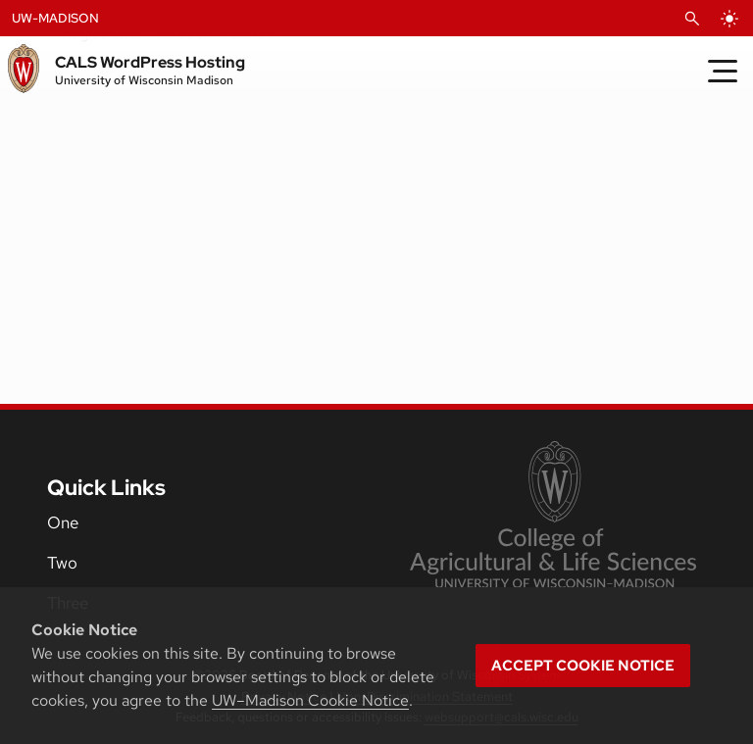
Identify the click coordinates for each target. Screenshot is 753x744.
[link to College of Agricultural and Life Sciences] (552, 516)
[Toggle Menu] (722, 70)
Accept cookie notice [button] (583, 665)
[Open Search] (692, 18)
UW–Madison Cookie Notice (310, 700)
